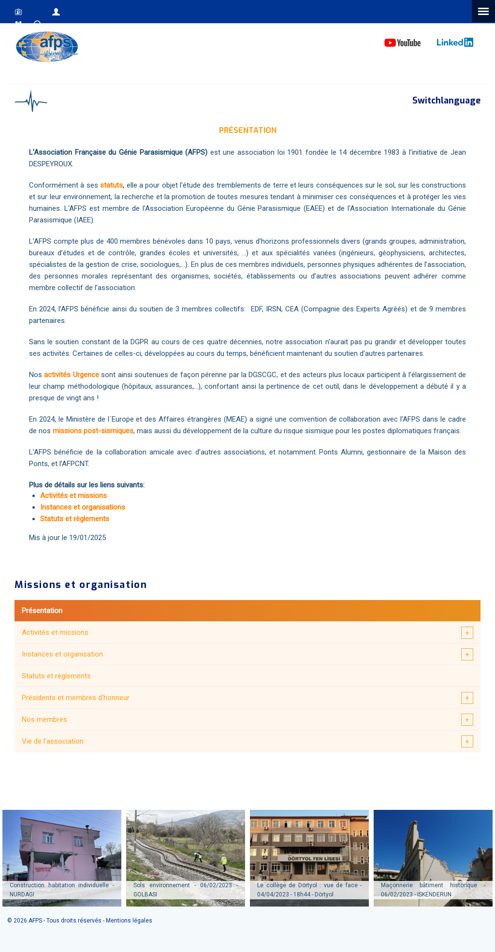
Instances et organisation (62, 654)
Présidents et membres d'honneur (76, 697)
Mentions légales (129, 920)
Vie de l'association (53, 741)
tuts (116, 185)
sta (105, 185)
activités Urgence (71, 374)
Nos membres (44, 719)
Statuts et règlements (56, 676)
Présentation (42, 610)
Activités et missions (55, 632)
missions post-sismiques (92, 430)
